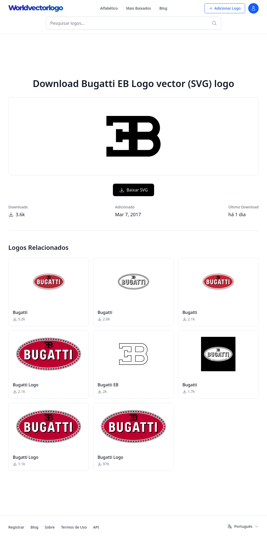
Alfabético (109, 8)
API (96, 527)
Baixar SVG (133, 190)
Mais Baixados (138, 8)
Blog (163, 8)
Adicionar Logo (225, 8)
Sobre (50, 527)
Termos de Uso (74, 527)
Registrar (16, 527)
